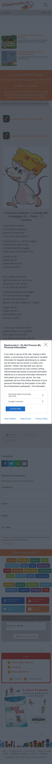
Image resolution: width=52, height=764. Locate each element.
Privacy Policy (41, 419)
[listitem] (26, 395)
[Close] (46, 345)
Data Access (25, 419)
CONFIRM (16, 408)
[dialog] (26, 382)
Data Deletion (10, 419)
